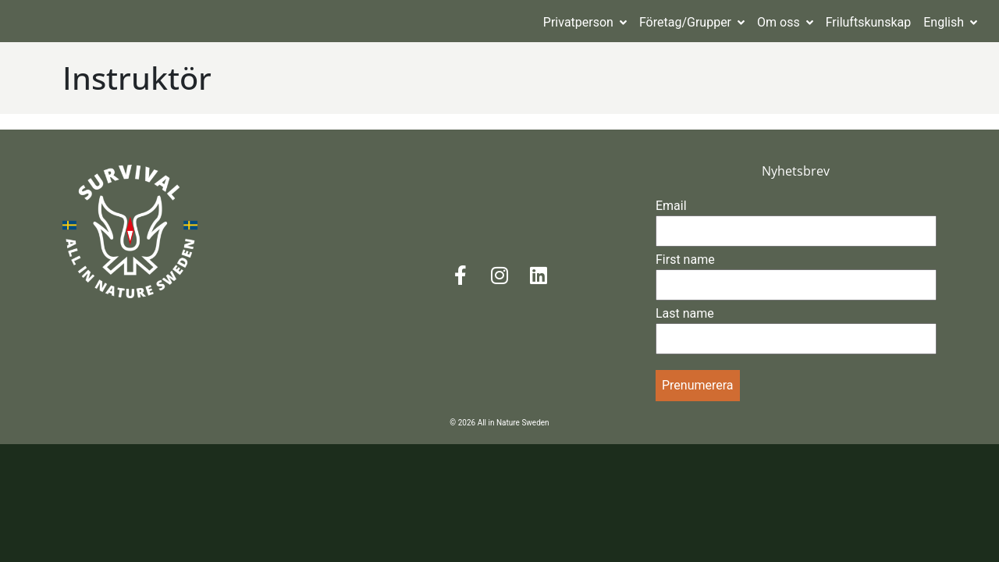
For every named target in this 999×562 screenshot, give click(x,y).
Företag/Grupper (692, 22)
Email (671, 205)
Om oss (785, 22)
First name (685, 259)
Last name (685, 313)
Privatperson (585, 22)
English (950, 22)
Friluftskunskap (869, 22)
